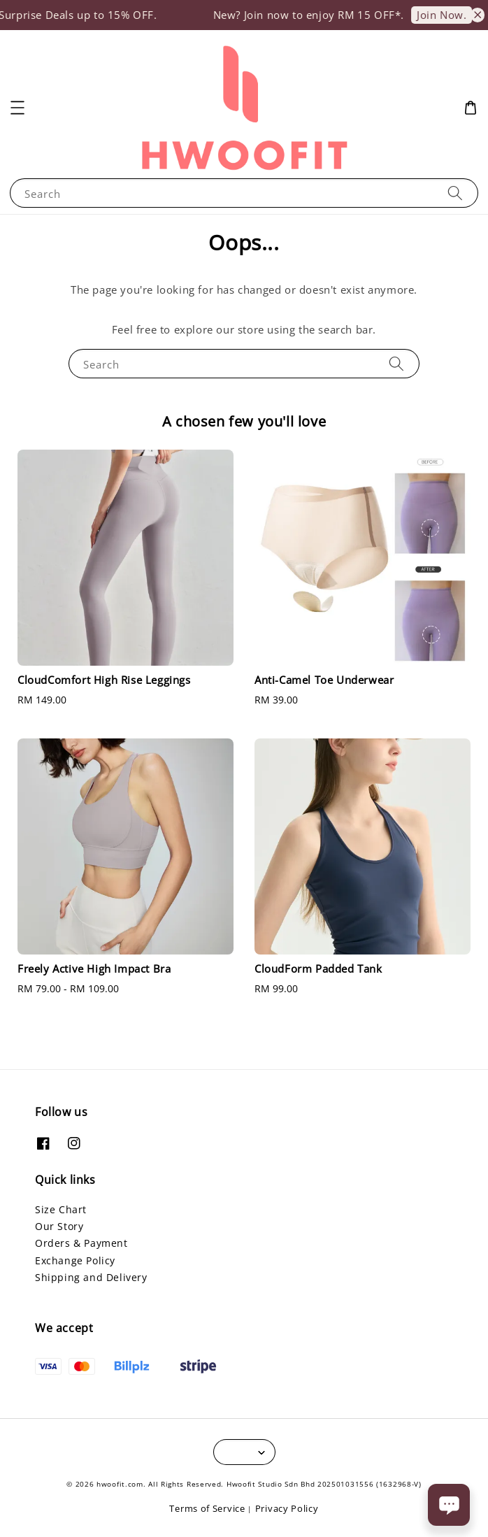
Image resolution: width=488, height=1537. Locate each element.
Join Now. (450, 15)
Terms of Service (207, 1508)
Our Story (59, 1226)
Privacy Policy (287, 1508)
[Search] (455, 192)
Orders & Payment (81, 1243)
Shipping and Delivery (91, 1277)
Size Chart (61, 1209)
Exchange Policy (75, 1260)
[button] (17, 107)
